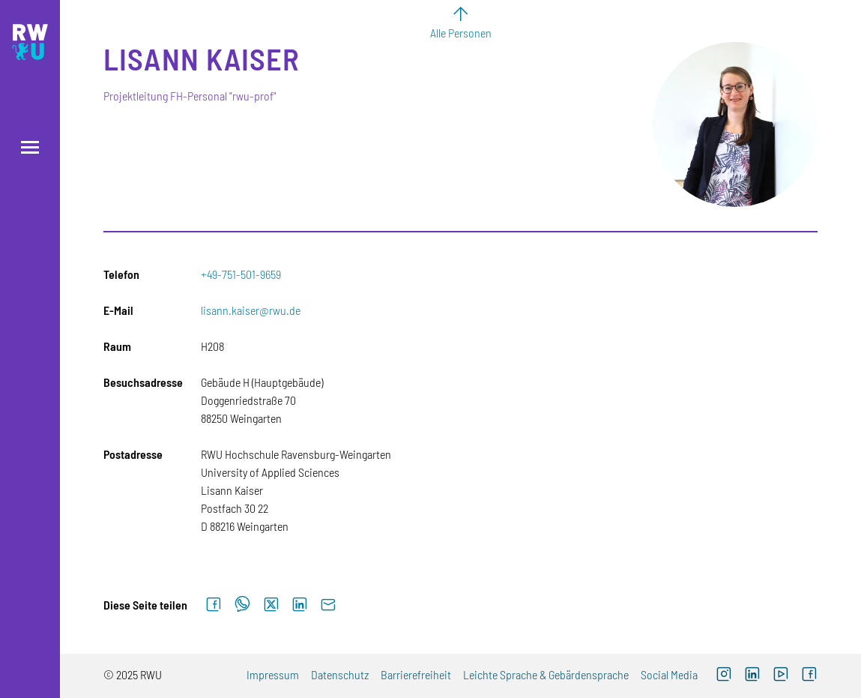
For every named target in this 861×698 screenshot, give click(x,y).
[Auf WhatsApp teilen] (242, 605)
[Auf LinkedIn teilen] (299, 605)
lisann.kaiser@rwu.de (250, 310)
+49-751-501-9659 (241, 274)
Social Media (669, 674)
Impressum (273, 674)
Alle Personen (461, 32)
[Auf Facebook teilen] (213, 605)
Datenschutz (340, 674)
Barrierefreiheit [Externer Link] (416, 674)
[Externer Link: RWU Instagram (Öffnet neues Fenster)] (724, 676)
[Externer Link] (752, 676)
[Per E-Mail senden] (328, 605)
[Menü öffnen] (30, 147)
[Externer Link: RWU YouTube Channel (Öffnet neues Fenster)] (781, 676)
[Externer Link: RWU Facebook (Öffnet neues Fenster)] (809, 676)
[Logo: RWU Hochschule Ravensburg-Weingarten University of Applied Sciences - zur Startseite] (30, 42)
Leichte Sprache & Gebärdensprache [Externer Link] (546, 674)
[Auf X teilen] (271, 605)
